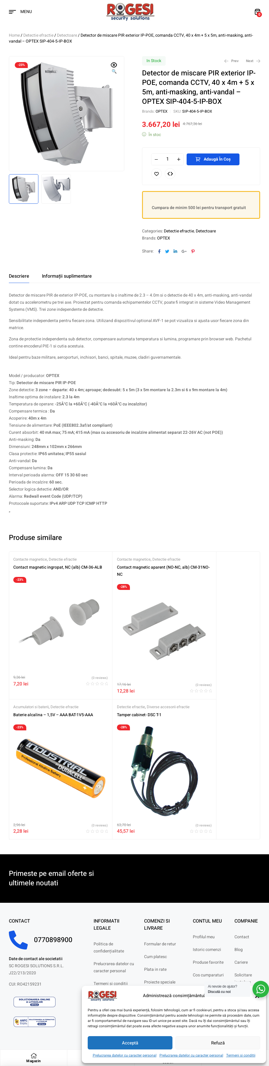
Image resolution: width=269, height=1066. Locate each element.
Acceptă (130, 1043)
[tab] (19, 276)
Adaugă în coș (217, 159)
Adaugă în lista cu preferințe (156, 173)
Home (14, 35)
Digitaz (49, 1027)
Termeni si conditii (240, 1055)
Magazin (33, 1061)
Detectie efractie (38, 35)
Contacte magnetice (30, 559)
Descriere (19, 276)
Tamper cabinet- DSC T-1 (35, 695)
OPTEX (161, 111)
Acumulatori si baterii (198, 559)
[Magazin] (34, 1056)
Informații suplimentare (67, 276)
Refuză (218, 1043)
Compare (170, 173)
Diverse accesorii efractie (64, 687)
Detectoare (67, 35)
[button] (114, 68)
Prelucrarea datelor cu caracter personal (124, 1055)
